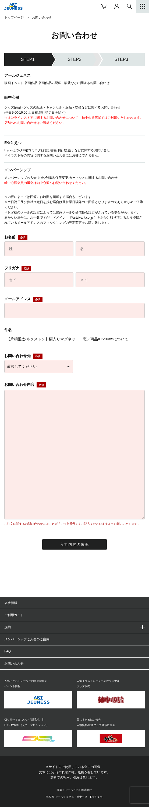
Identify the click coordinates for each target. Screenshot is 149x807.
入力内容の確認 (74, 544)
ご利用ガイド (14, 615)
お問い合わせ (14, 663)
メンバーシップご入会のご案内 (26, 639)
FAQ (7, 651)
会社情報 (10, 603)
